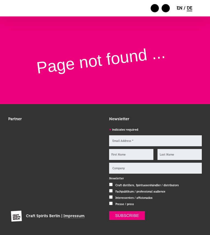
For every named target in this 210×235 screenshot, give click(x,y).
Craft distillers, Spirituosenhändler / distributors (147, 185)
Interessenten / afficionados (134, 197)
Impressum (73, 216)
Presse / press (124, 204)
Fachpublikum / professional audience (140, 191)
